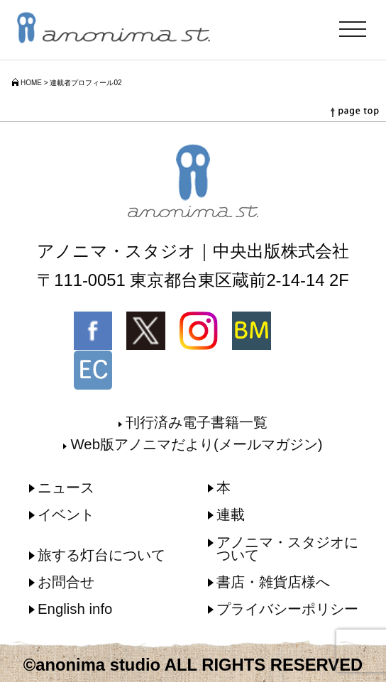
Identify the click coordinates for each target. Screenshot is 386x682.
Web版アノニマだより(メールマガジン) (196, 444)
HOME (31, 83)
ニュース (66, 487)
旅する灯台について (101, 555)
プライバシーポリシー (287, 609)
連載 (230, 514)
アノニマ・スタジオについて (287, 548)
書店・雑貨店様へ (273, 582)
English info (75, 609)
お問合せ (66, 582)
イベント (66, 514)
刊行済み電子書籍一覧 (197, 422)
